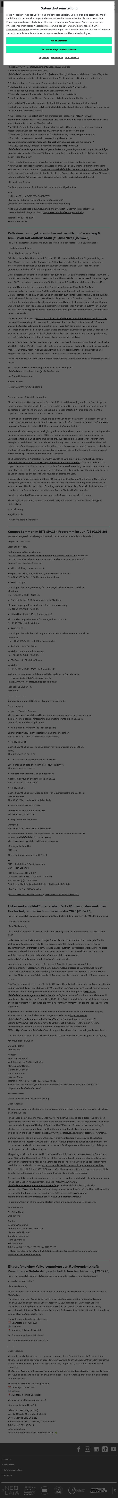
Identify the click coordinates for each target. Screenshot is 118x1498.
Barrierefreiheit (72, 57)
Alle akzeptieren (59, 40)
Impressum (44, 57)
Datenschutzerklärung (17, 29)
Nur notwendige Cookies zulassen (59, 49)
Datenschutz (57, 57)
